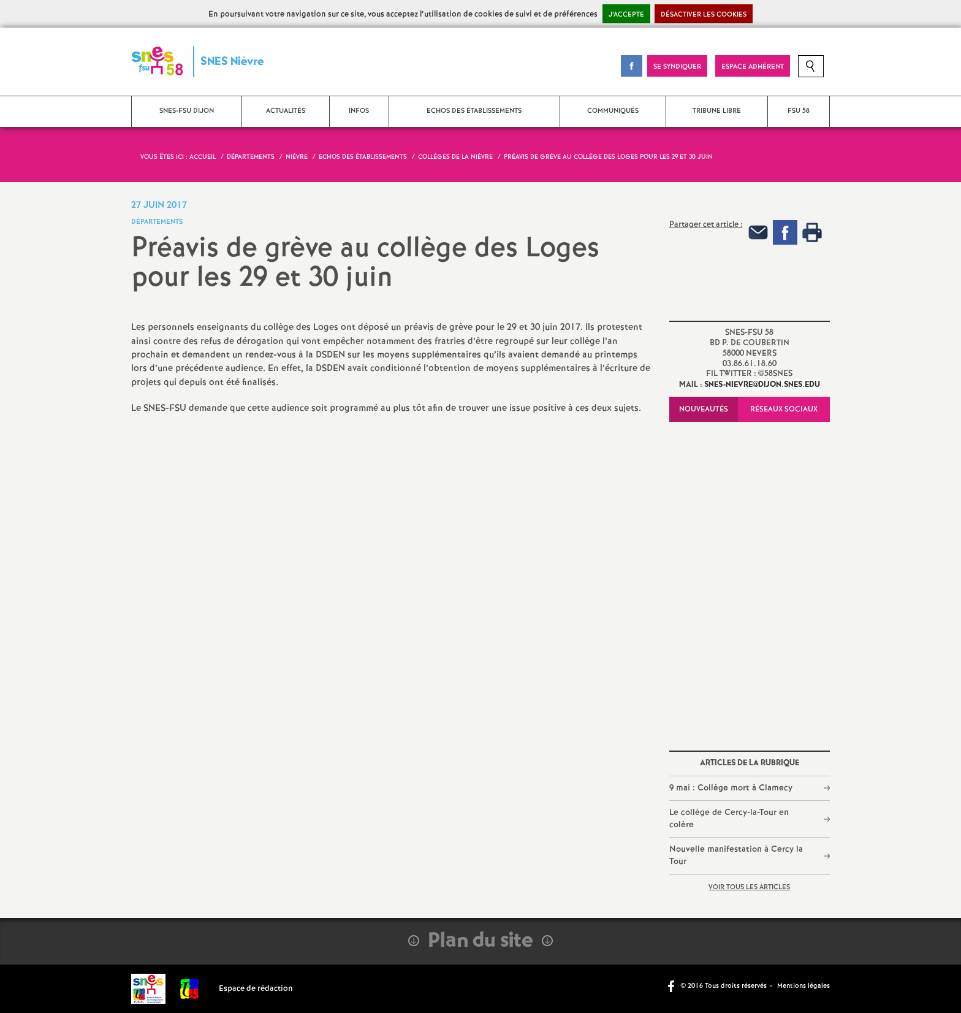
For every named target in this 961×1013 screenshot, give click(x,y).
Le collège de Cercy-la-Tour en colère (729, 818)
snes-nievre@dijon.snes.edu (762, 385)
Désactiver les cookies (703, 15)
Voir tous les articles (749, 887)
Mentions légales (803, 986)
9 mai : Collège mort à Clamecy (730, 788)
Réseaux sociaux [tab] (784, 409)
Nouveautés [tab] (703, 409)
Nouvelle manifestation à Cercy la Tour (736, 855)
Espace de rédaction (256, 989)
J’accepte (626, 15)
